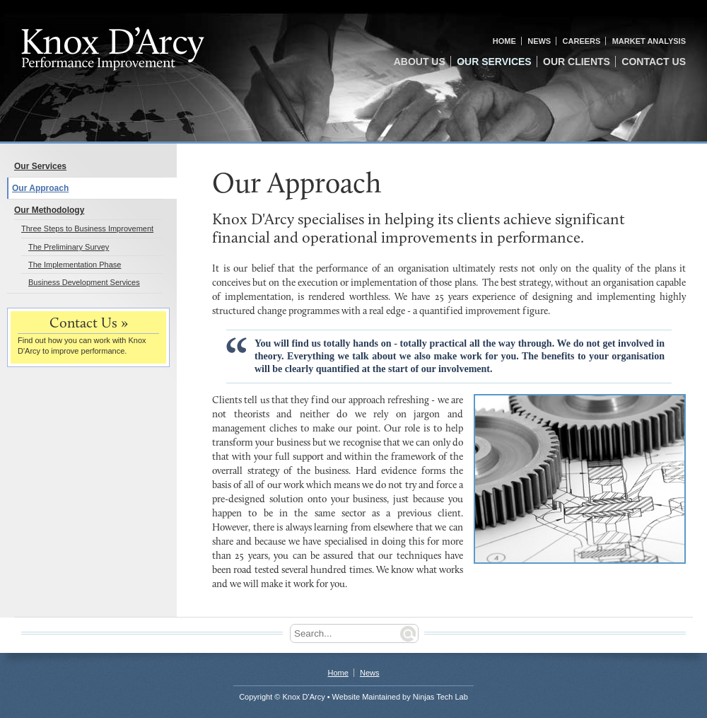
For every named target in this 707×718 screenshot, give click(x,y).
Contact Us (653, 61)
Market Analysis (649, 41)
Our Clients (576, 61)
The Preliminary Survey (68, 247)
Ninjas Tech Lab (440, 697)
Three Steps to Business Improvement (87, 228)
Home (504, 41)
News (539, 41)
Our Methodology (49, 210)
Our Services (494, 61)
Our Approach (40, 188)
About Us (419, 61)
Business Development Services (84, 282)
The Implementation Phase (74, 264)
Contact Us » (88, 324)
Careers (582, 41)
